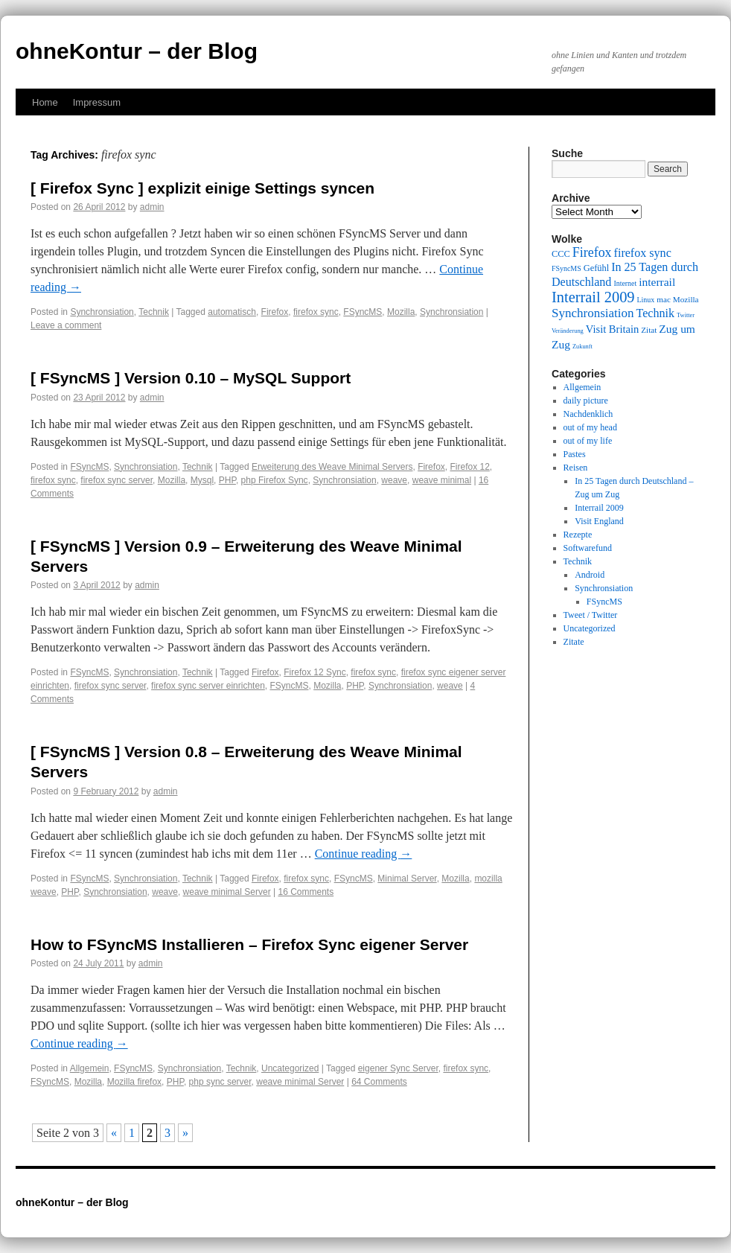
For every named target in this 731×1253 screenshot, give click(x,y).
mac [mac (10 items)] (664, 299)
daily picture (586, 400)
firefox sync (316, 312)
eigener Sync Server (398, 1068)
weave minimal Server (227, 892)
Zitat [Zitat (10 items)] (649, 329)
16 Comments (305, 892)
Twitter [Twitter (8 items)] (686, 315)
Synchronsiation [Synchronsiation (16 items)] (593, 313)
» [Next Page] (185, 1132)
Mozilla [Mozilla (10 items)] (686, 299)
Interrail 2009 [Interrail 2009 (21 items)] (593, 297)
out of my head (590, 427)
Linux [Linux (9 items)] (646, 300)
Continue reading (363, 853)
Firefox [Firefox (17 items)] (592, 252)
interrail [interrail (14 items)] (657, 281)
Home (45, 102)
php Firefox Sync (274, 480)
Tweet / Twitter (591, 615)
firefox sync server (116, 480)
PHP (227, 480)
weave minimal (441, 480)
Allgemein (89, 1068)
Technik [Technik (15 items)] (655, 313)
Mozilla (401, 312)
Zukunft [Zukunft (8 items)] (582, 346)
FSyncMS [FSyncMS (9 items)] (566, 268)
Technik (153, 312)
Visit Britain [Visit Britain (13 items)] (612, 329)
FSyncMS (362, 312)
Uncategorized (290, 1068)
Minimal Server (406, 878)
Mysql (202, 480)
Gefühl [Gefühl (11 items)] (596, 268)
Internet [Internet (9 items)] (624, 283)
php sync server (220, 1082)
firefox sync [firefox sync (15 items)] (642, 252)
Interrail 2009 (599, 508)
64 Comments (379, 1082)
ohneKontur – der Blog (137, 51)
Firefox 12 (469, 467)
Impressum (97, 102)
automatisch (232, 312)
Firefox (275, 312)
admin (152, 207)
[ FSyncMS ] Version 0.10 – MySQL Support (191, 377)
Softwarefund (588, 548)
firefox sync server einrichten (208, 685)
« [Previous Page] (114, 1132)
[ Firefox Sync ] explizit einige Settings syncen (202, 188)
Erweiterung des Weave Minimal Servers (332, 467)
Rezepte (578, 534)
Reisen (576, 467)
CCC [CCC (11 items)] (561, 254)
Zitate (574, 642)
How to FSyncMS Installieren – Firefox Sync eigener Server (249, 944)
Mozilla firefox (134, 1082)
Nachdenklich (588, 414)
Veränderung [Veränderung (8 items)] (568, 331)
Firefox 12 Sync (314, 672)
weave (394, 480)
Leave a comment (66, 325)
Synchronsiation (101, 312)
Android (589, 575)
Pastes (575, 454)
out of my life (588, 441)
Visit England (599, 521)
